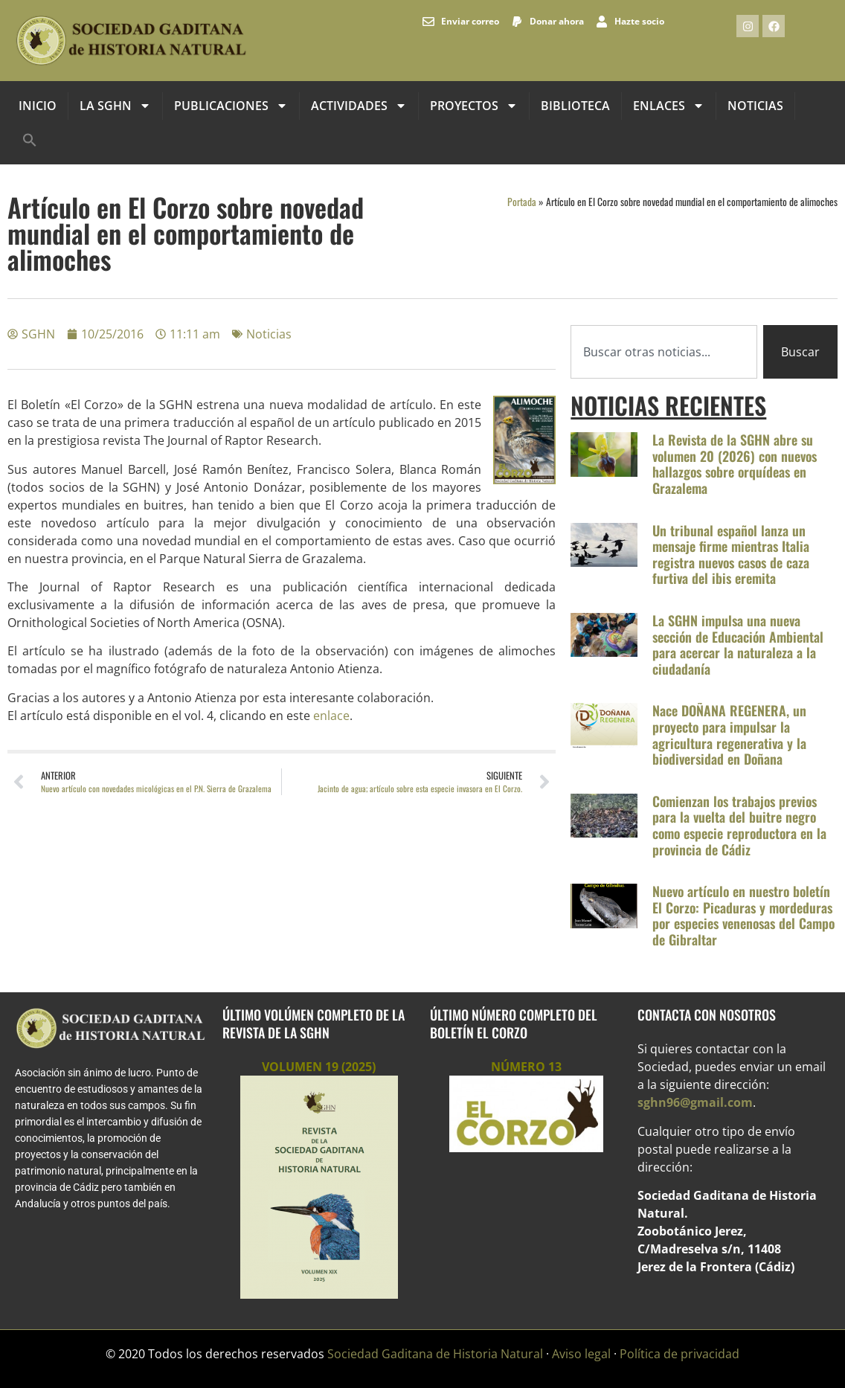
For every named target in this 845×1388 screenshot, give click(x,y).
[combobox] (664, 352)
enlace (331, 715)
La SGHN (115, 105)
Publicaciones (231, 105)
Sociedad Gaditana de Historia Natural (435, 1354)
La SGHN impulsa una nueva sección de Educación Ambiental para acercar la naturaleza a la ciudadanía (737, 644)
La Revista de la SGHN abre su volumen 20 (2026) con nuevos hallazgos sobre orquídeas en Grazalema (734, 464)
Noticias (755, 105)
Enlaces (668, 105)
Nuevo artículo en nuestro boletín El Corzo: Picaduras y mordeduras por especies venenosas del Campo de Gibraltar (743, 915)
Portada (521, 201)
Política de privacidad (679, 1354)
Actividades (359, 105)
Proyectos (474, 105)
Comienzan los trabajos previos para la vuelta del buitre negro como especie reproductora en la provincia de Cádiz (739, 825)
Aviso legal (581, 1354)
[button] (29, 140)
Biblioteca (575, 105)
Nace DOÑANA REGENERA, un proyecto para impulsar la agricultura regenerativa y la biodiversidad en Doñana (729, 734)
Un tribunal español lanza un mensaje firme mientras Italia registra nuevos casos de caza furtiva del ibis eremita (730, 554)
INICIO (38, 105)
